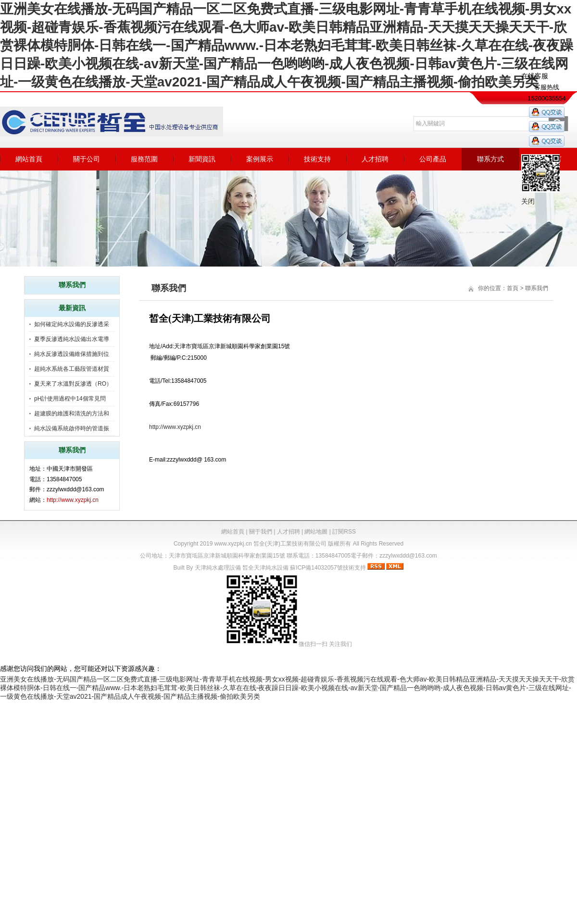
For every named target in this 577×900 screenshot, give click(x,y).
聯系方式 (490, 159)
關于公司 (86, 159)
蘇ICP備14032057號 (316, 567)
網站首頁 (28, 159)
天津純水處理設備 (218, 567)
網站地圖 (315, 531)
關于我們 (260, 531)
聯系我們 (536, 288)
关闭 (528, 201)
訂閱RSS (344, 531)
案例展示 (259, 159)
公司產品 (432, 159)
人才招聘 (375, 159)
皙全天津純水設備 (265, 567)
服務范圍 (144, 159)
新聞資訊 (201, 159)
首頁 (512, 288)
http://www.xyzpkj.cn (73, 500)
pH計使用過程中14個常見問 (70, 398)
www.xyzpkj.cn (233, 543)
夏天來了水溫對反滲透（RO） (73, 383)
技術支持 (317, 159)
